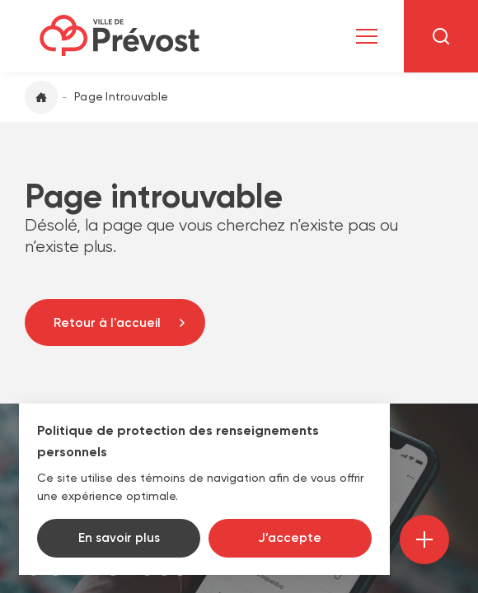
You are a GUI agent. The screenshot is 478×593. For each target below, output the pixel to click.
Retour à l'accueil (107, 322)
